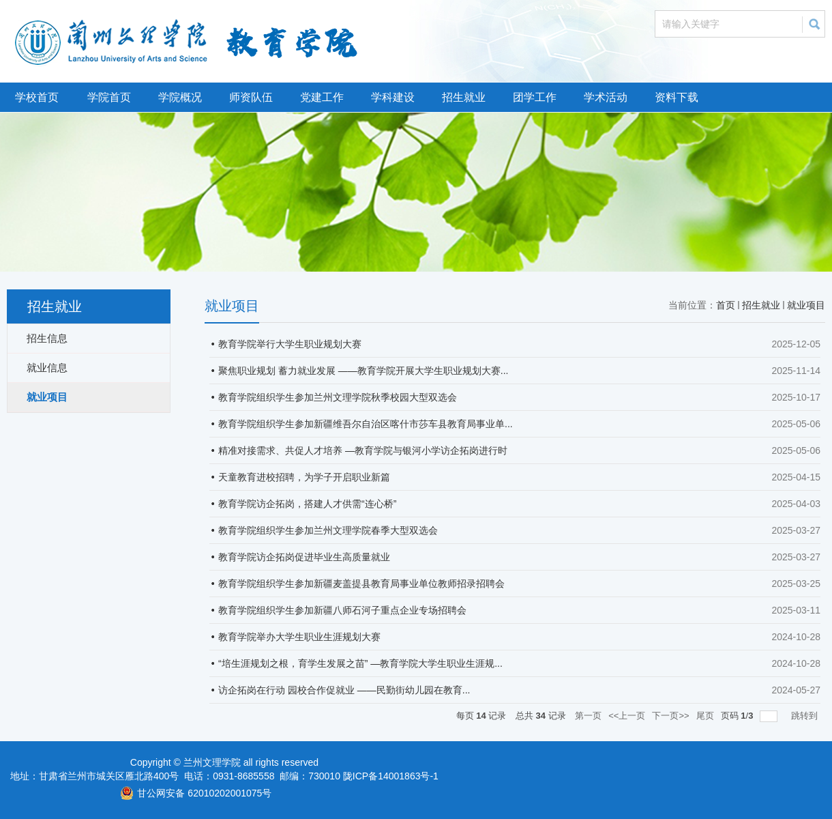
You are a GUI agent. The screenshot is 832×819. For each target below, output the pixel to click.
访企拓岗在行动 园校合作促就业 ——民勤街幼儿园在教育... (344, 690)
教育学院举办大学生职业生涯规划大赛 (299, 636)
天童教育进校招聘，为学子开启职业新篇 (304, 477)
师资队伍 (251, 97)
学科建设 (393, 97)
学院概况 (180, 97)
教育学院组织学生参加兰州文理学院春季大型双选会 (328, 530)
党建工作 (322, 97)
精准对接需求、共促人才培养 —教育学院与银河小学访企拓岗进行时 (362, 450)
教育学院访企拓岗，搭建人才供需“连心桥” (307, 503)
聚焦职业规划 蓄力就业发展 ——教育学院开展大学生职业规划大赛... (363, 370)
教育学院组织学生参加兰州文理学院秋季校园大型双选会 (337, 397)
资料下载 (676, 97)
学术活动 (605, 97)
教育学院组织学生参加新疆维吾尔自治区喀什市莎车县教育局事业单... (365, 423)
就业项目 (806, 305)
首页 (725, 305)
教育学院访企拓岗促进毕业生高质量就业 (304, 556)
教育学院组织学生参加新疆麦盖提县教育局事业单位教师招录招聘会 (361, 583)
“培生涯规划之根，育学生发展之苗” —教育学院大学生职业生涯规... (360, 663)
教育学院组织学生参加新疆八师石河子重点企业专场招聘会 (342, 610)
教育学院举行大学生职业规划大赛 (289, 344)
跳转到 (805, 715)
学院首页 (109, 97)
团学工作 (534, 97)
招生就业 (464, 97)
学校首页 (37, 97)
